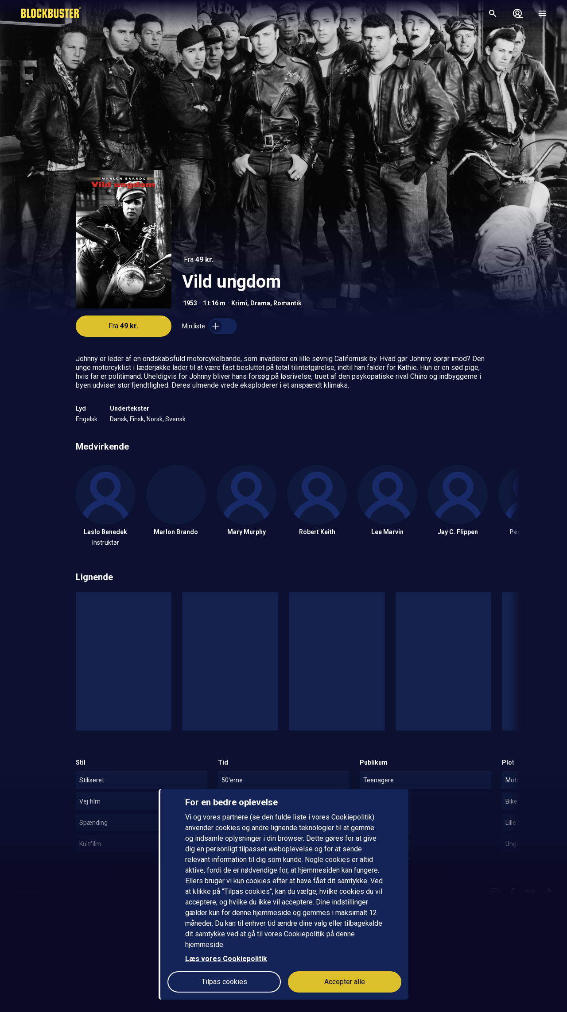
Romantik (287, 303)
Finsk (137, 419)
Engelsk (86, 419)
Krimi (239, 303)
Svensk (175, 419)
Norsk (155, 419)
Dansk (118, 419)
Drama (260, 303)
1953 (190, 303)
